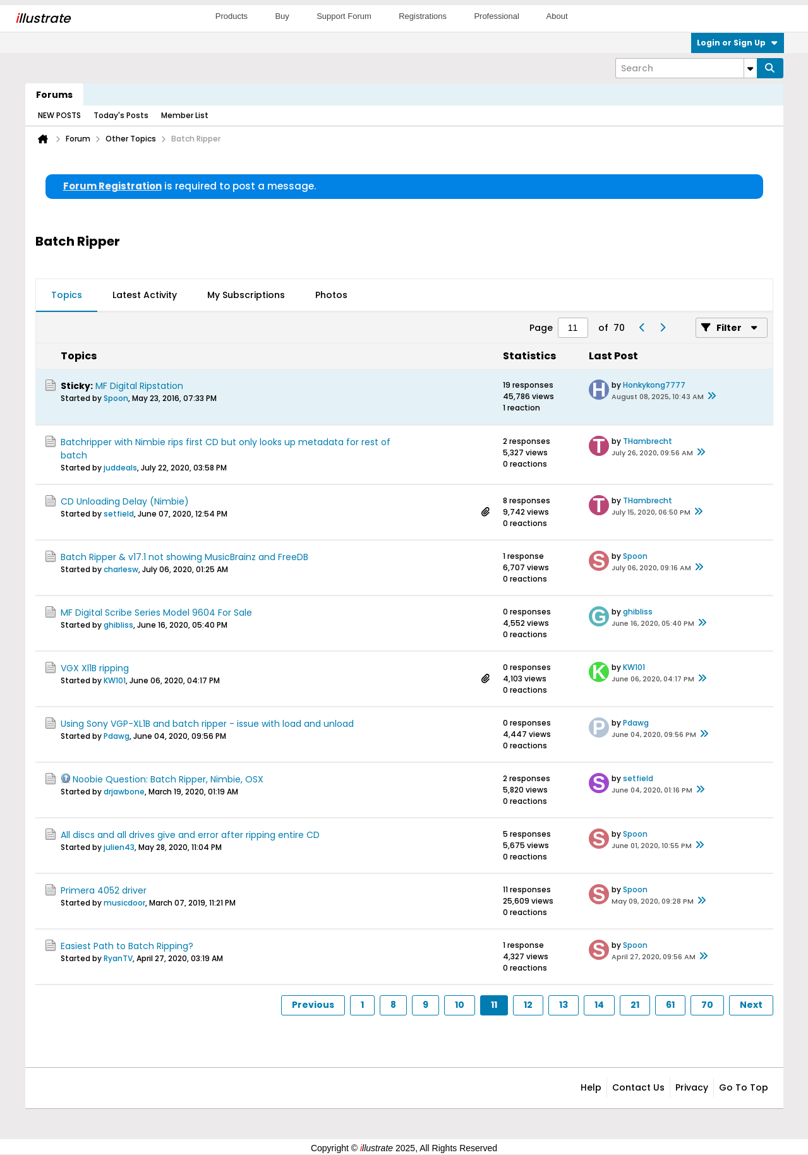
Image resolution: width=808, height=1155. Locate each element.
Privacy (691, 1087)
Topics (66, 295)
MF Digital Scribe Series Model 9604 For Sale (156, 612)
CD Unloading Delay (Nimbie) (125, 501)
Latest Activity (144, 295)
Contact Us (638, 1087)
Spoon (116, 398)
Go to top (743, 1087)
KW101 (115, 680)
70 (707, 1004)
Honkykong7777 (654, 385)
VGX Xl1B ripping (95, 668)
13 (563, 1004)
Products (231, 16)
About (557, 16)
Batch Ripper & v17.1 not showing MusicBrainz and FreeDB (184, 557)
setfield (119, 513)
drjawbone (124, 791)
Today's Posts (120, 115)
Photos (331, 295)
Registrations (423, 16)
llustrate (42, 18)
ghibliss (118, 624)
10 (459, 1004)
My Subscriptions (246, 295)
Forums (54, 94)
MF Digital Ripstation (139, 386)
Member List (184, 115)
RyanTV (118, 958)
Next (751, 1004)
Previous (313, 1004)
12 (528, 1004)
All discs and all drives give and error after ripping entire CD (190, 835)
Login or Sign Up (737, 42)
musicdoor (124, 902)
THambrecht (647, 441)
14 (599, 1004)
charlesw (121, 569)
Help (591, 1087)
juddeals (120, 467)
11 (494, 1004)
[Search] (686, 68)
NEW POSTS (59, 115)
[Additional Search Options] (750, 68)
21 (634, 1004)
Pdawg (117, 736)
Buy (282, 16)
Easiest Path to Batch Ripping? (127, 946)
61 (670, 1004)
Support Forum (344, 16)
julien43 (119, 847)
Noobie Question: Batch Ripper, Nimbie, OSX (168, 779)
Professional (496, 16)
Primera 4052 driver (104, 890)
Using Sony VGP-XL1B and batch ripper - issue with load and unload (207, 723)
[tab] (66, 295)
